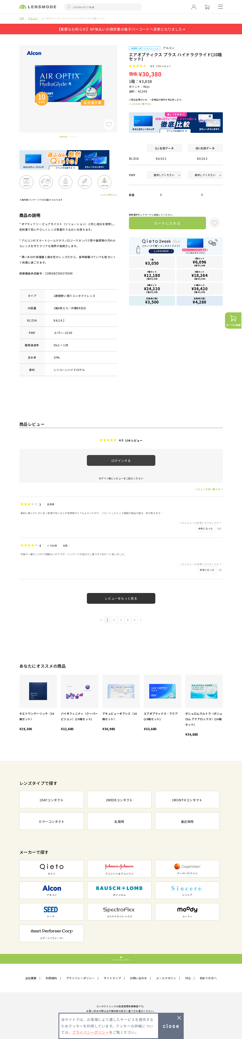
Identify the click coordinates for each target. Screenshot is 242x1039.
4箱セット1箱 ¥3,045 (152, 275)
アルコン (33, 18)
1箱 (152, 262)
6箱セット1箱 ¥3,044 (199, 275)
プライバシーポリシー (80, 978)
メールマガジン (166, 978)
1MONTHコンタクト (187, 800)
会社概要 (31, 978)
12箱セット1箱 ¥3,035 (199, 289)
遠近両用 (187, 821)
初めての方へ (208, 978)
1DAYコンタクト (52, 800)
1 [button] (63, 138)
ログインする (121, 460)
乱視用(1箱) (152, 301)
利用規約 (51, 978)
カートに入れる (167, 223)
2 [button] (73, 138)
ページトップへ (121, 959)
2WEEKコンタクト (119, 800)
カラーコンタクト (52, 821)
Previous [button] (16, 82)
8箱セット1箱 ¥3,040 (152, 289)
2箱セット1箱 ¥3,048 (199, 262)
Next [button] (120, 82)
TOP (21, 18)
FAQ (188, 978)
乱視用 (119, 821)
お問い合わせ (138, 978)
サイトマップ (112, 978)
